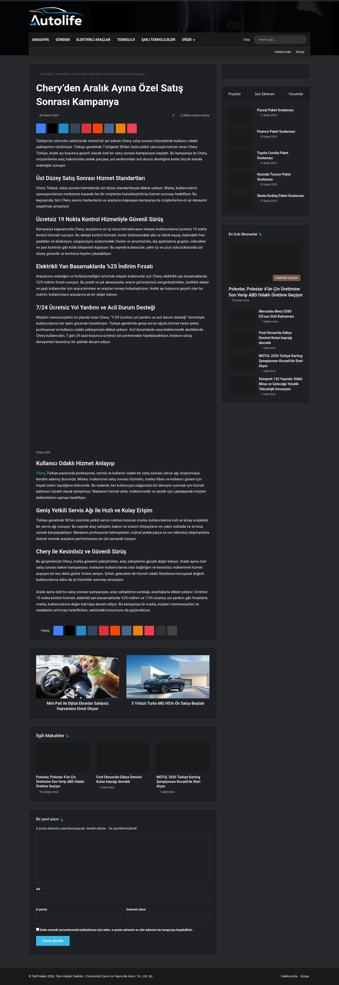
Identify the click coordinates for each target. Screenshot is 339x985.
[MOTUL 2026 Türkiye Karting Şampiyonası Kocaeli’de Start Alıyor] (182, 757)
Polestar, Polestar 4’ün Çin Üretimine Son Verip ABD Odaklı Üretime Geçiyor (60, 781)
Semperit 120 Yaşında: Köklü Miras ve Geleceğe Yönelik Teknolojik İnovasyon (280, 388)
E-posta (42, 909)
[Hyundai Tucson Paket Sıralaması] (242, 183)
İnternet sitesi (136, 909)
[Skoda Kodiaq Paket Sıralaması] (242, 204)
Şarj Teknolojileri (158, 40)
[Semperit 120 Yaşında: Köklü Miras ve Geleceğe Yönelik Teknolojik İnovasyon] (242, 389)
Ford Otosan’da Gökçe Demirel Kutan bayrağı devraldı (275, 341)
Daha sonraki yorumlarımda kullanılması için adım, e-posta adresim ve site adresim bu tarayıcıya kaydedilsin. (116, 930)
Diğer (187, 40)
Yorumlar (296, 94)
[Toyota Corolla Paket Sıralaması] (242, 161)
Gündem (63, 40)
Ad (39, 889)
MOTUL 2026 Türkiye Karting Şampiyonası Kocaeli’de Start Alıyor (178, 781)
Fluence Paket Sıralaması (278, 133)
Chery (40, 473)
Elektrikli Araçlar (93, 40)
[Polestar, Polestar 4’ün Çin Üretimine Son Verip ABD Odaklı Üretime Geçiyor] (62, 757)
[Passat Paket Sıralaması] (242, 119)
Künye (300, 52)
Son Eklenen (265, 94)
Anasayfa (40, 40)
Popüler (234, 94)
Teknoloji (126, 40)
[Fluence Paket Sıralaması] (242, 140)
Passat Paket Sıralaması (277, 112)
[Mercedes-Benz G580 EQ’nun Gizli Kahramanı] (242, 322)
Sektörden (63, 74)
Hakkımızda (283, 52)
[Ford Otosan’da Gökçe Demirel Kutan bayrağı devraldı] (122, 757)
